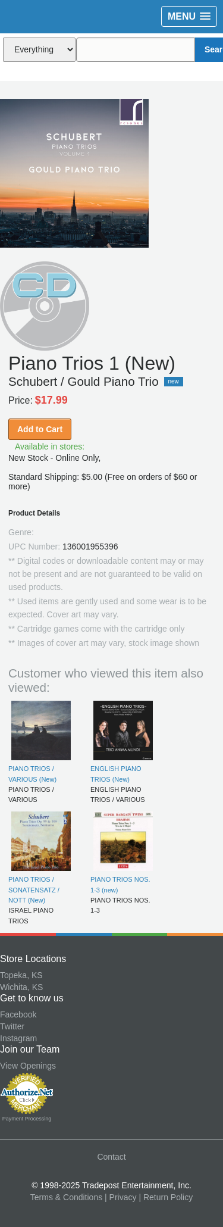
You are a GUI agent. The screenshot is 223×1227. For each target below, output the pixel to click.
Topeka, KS (21, 975)
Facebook (18, 1014)
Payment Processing (27, 1119)
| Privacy (120, 1197)
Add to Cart (39, 429)
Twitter (12, 1026)
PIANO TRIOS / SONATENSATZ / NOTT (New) (33, 890)
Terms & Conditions (66, 1197)
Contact (111, 1157)
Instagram (18, 1038)
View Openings (28, 1065)
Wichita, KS (21, 987)
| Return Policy (166, 1197)
